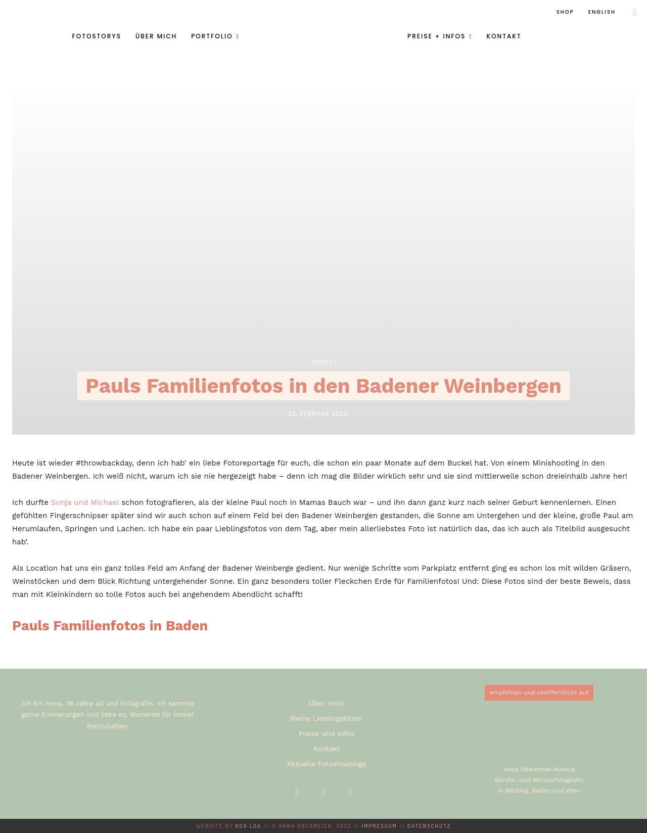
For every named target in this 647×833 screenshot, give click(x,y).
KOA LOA (248, 825)
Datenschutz (429, 825)
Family (322, 361)
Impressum (379, 825)
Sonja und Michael (85, 502)
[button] (635, 12)
